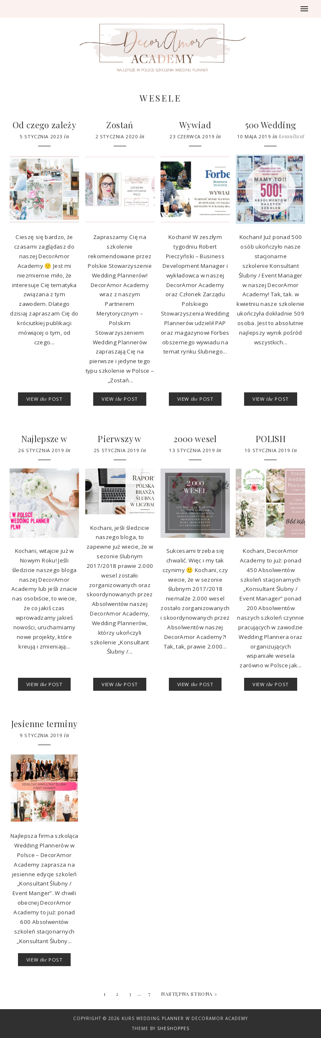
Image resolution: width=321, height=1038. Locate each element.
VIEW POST (44, 399)
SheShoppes (173, 1028)
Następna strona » (189, 993)
